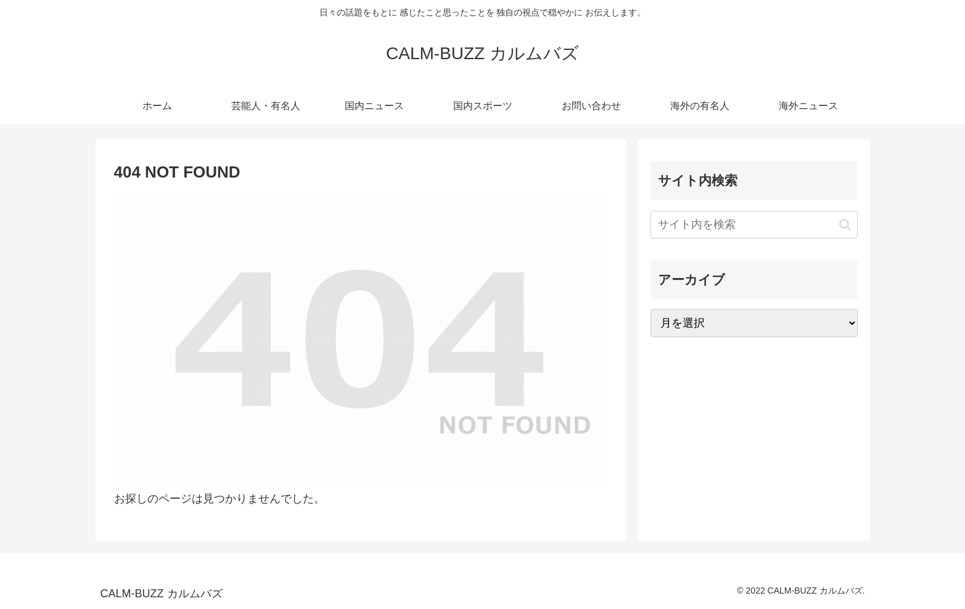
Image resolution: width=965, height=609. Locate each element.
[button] (845, 225)
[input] (754, 225)
